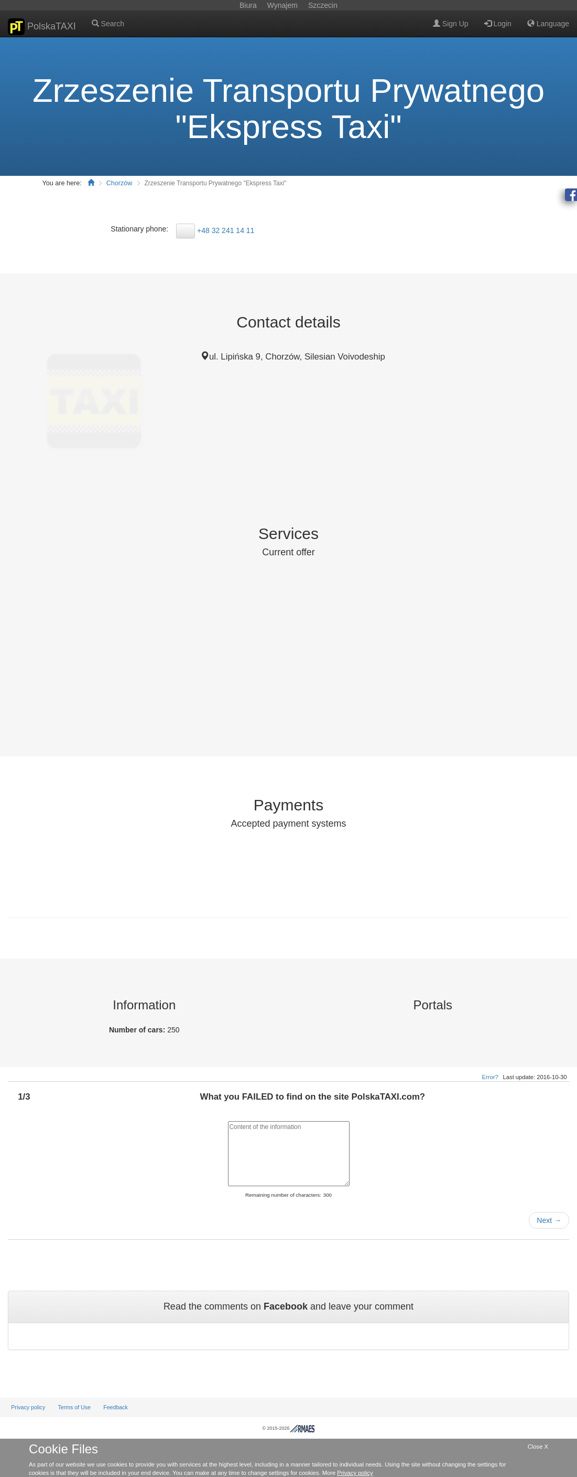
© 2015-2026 (288, 1428)
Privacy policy (28, 1407)
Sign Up (451, 23)
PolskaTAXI (42, 26)
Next (549, 1220)
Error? (490, 1077)
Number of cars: (138, 1030)
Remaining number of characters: (283, 1195)
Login (497, 23)
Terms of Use (74, 1407)
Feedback (115, 1407)
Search (108, 23)
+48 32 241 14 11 (225, 230)
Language (548, 23)
